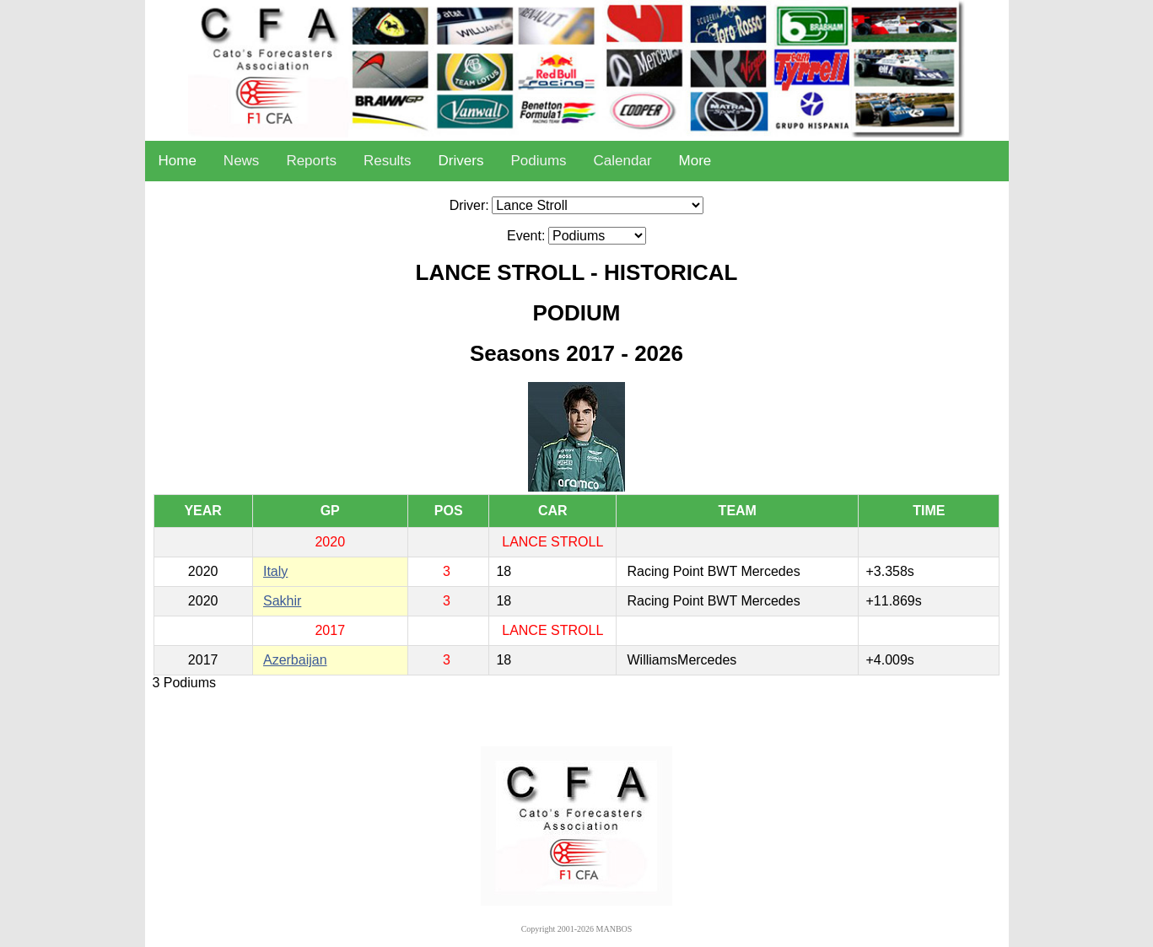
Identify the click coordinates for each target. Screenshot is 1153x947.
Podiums (538, 161)
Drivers (461, 161)
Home (178, 161)
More (695, 161)
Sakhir (282, 601)
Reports (311, 161)
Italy (275, 571)
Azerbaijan (295, 660)
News (242, 161)
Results (388, 161)
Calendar (623, 161)
